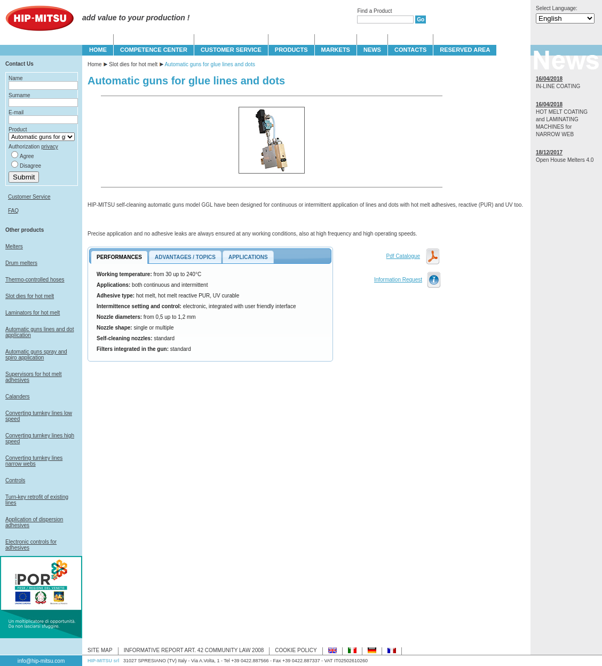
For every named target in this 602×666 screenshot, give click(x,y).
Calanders (17, 396)
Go (420, 19)
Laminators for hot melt (32, 313)
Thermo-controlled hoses (35, 280)
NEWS (372, 49)
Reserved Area (465, 49)
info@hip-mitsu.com (41, 661)
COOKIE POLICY (295, 650)
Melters (14, 246)
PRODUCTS (291, 49)
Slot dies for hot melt (29, 296)
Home (95, 64)
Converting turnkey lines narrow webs (33, 461)
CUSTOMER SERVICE (231, 49)
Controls (15, 480)
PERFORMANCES (119, 257)
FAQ (13, 211)
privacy (49, 147)
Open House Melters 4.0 (564, 160)
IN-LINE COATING (558, 86)
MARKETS (335, 49)
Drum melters (21, 263)
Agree (27, 156)
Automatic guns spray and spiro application (36, 355)
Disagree (30, 166)
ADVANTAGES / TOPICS (185, 257)
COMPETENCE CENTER (153, 49)
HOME (98, 49)
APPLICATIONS (248, 257)
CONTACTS (410, 49)
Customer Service (29, 197)
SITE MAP (100, 650)
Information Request (398, 280)
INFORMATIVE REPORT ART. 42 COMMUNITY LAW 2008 (194, 650)
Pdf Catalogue (403, 256)
